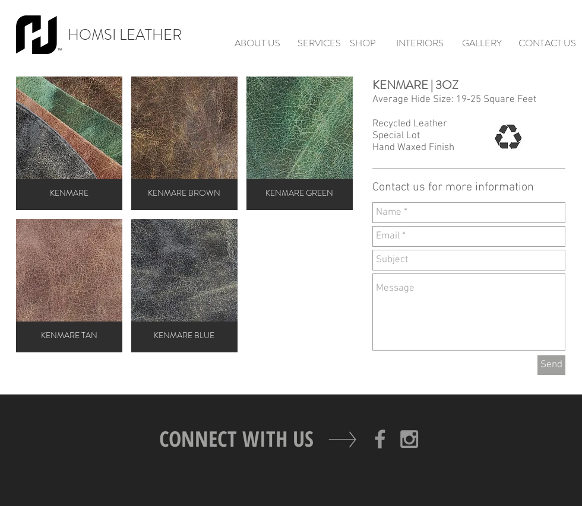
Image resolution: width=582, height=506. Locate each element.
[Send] (551, 365)
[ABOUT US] (257, 43)
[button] (69, 143)
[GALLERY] (482, 43)
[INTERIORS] (420, 43)
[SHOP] (363, 43)
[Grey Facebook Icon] (380, 439)
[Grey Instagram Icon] (409, 439)
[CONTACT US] (547, 43)
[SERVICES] (319, 43)
